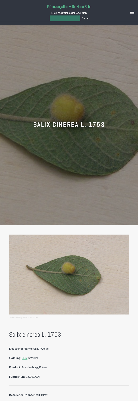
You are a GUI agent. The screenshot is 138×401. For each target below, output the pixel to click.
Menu (132, 12)
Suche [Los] (85, 18)
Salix (24, 357)
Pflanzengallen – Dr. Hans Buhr (69, 6)
